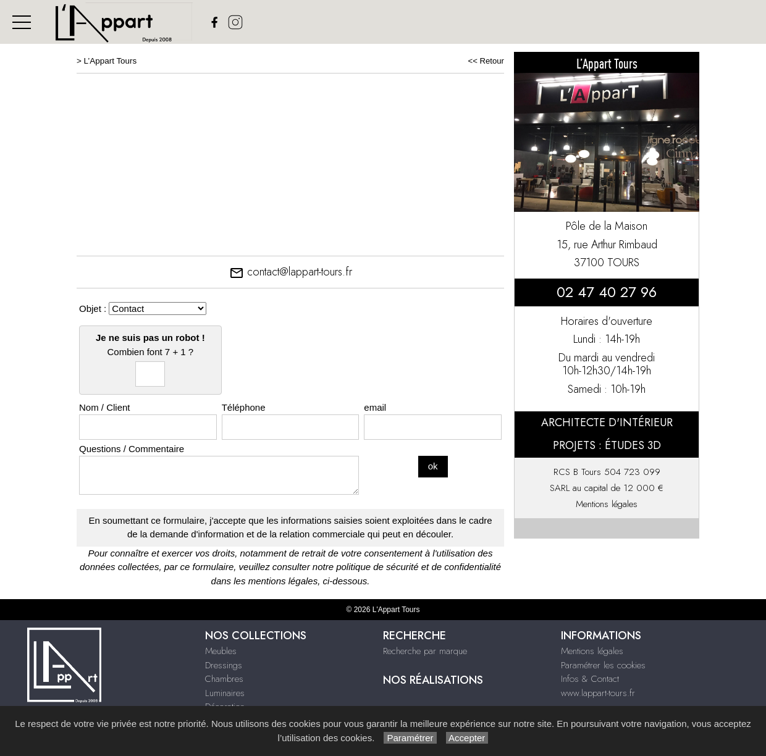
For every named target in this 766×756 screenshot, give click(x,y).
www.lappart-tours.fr (598, 693)
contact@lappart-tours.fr (290, 272)
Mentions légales (607, 504)
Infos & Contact (590, 679)
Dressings (223, 665)
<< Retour (486, 60)
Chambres (224, 679)
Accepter (467, 738)
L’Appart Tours (110, 60)
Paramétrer (410, 738)
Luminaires (225, 693)
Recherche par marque (425, 651)
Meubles (221, 651)
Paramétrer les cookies (603, 665)
